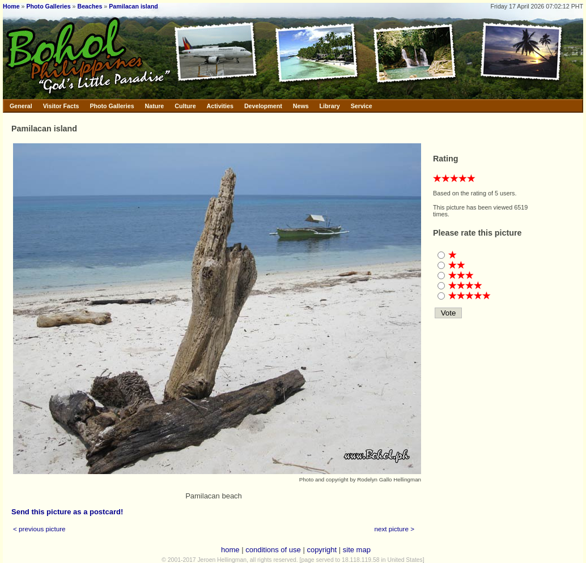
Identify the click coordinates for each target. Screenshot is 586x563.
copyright (322, 549)
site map (357, 549)
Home (11, 6)
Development (263, 106)
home (230, 549)
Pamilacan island (133, 6)
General (21, 106)
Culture (185, 106)
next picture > (395, 528)
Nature (154, 106)
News (301, 106)
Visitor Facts (61, 106)
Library (330, 106)
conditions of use (273, 549)
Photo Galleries (48, 6)
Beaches (90, 6)
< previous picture (39, 528)
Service (361, 106)
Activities (220, 106)
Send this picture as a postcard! (67, 511)
